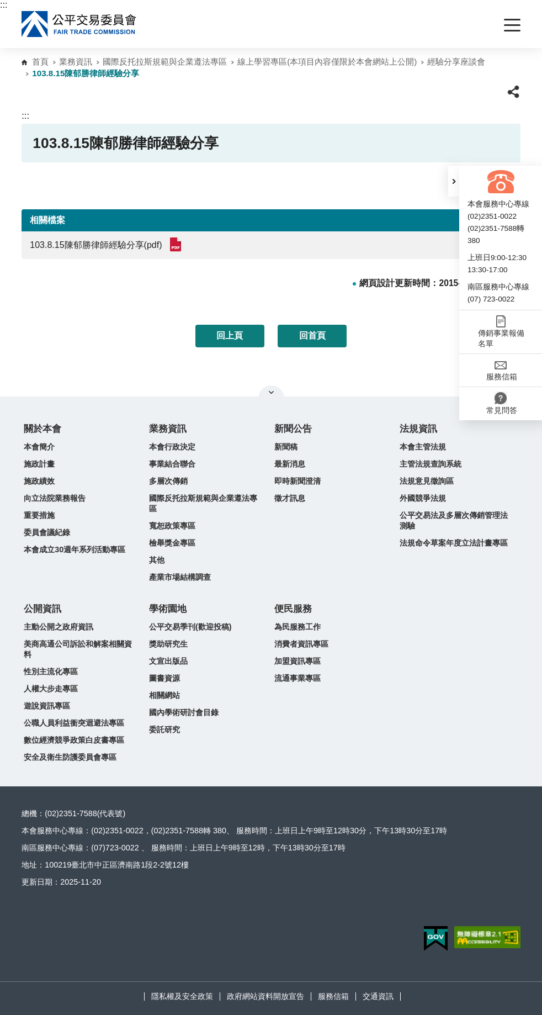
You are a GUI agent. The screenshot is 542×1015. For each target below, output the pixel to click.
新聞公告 (293, 429)
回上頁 (229, 335)
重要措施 (39, 515)
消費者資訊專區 (301, 643)
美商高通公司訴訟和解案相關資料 (78, 649)
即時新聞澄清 (297, 481)
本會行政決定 (172, 446)
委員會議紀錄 (47, 532)
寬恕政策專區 (172, 525)
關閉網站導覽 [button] (271, 392)
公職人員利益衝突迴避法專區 (74, 722)
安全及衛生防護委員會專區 (70, 757)
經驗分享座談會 (456, 61)
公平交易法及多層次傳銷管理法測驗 (454, 520)
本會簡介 (39, 446)
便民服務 (293, 609)
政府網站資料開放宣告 (265, 996)
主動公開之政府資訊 (58, 626)
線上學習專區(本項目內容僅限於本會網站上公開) (327, 61)
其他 (156, 560)
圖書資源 (164, 678)
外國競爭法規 (423, 498)
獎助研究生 (168, 643)
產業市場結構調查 (180, 577)
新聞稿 (285, 446)
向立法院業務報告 (55, 498)
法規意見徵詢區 (427, 481)
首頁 (40, 61)
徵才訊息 (289, 498)
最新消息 (289, 463)
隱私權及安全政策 (182, 996)
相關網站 (164, 695)
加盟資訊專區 (297, 661)
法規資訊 (418, 429)
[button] (453, 181)
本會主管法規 (423, 446)
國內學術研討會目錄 (184, 712)
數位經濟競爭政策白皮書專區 (74, 740)
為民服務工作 (297, 626)
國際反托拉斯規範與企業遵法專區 (165, 61)
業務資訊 (75, 61)
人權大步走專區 (51, 688)
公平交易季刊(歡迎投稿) (190, 626)
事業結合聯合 (172, 463)
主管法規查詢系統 (430, 463)
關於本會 (42, 429)
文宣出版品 (168, 661)
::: (3, 4)
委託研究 (164, 729)
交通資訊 (378, 996)
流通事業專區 (297, 678)
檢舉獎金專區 (172, 542)
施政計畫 (39, 463)
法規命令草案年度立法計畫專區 (454, 542)
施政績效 (39, 481)
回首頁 (312, 335)
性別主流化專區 (51, 671)
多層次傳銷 (168, 481)
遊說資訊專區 (47, 705)
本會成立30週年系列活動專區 (74, 549)
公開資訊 (42, 609)
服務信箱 (333, 996)
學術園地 (168, 609)
